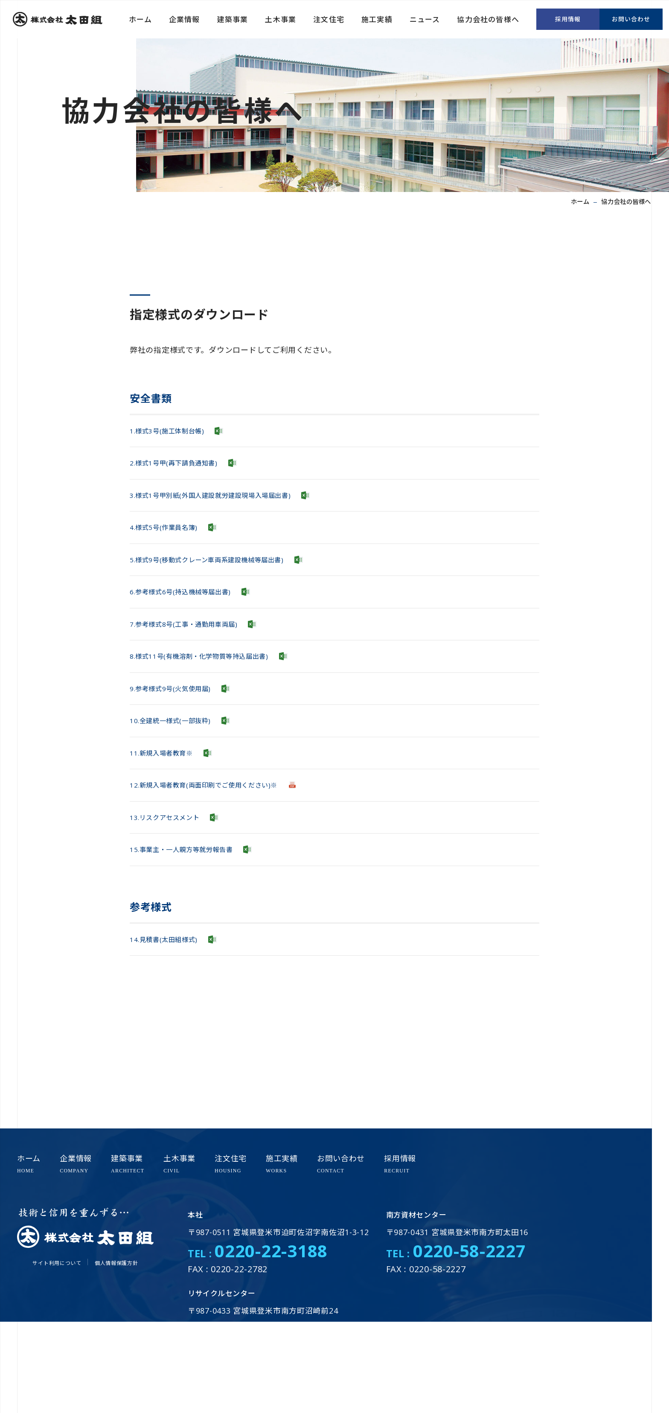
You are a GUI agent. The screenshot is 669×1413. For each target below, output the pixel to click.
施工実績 (377, 19)
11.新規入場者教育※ (167, 817)
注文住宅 (328, 19)
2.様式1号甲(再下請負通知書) (182, 472)
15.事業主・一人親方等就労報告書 (191, 932)
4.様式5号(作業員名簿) (170, 549)
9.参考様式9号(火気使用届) (178, 740)
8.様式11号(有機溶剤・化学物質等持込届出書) (212, 702)
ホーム (140, 19)
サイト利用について (56, 1263)
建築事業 (232, 19)
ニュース (425, 19)
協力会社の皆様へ (488, 19)
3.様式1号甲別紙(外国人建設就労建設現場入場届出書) (226, 511)
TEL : (258, 1254)
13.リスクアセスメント (171, 893)
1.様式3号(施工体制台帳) (174, 434)
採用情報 (568, 19)
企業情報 (184, 19)
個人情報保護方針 (116, 1263)
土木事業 (280, 19)
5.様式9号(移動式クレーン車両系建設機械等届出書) (222, 587)
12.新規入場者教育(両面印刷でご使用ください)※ (218, 855)
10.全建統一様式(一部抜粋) (178, 778)
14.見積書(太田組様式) (170, 1028)
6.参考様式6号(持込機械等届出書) (190, 625)
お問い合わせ (631, 19)
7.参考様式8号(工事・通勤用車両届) (194, 664)
